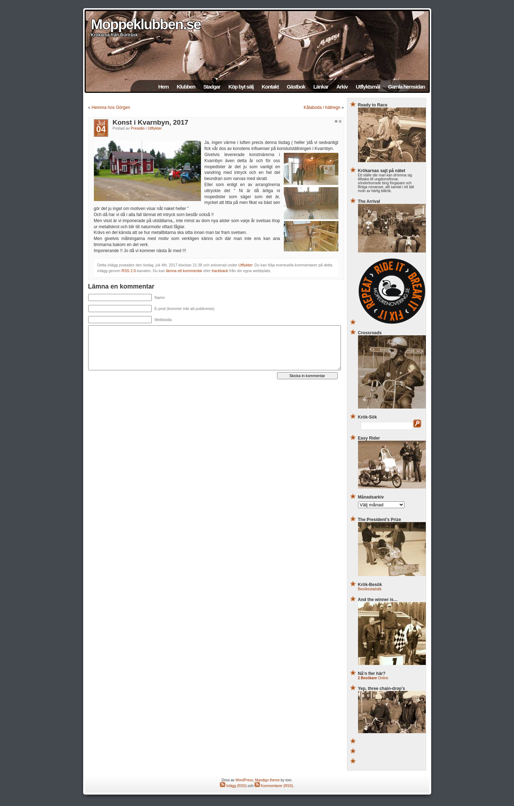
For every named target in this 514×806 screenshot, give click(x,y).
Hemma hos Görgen (111, 107)
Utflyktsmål (368, 87)
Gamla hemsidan (406, 87)
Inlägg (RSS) (233, 786)
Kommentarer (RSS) (274, 786)
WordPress (244, 780)
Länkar (320, 87)
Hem (163, 87)
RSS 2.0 (128, 271)
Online (373, 678)
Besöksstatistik (370, 589)
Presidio (138, 128)
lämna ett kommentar (184, 271)
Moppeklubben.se (146, 24)
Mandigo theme (267, 780)
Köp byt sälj (241, 87)
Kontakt (270, 87)
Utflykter (155, 128)
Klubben (186, 87)
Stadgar (211, 87)
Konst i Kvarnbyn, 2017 (150, 122)
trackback (220, 271)
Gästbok (296, 87)
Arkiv (342, 87)
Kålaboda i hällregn (322, 107)
